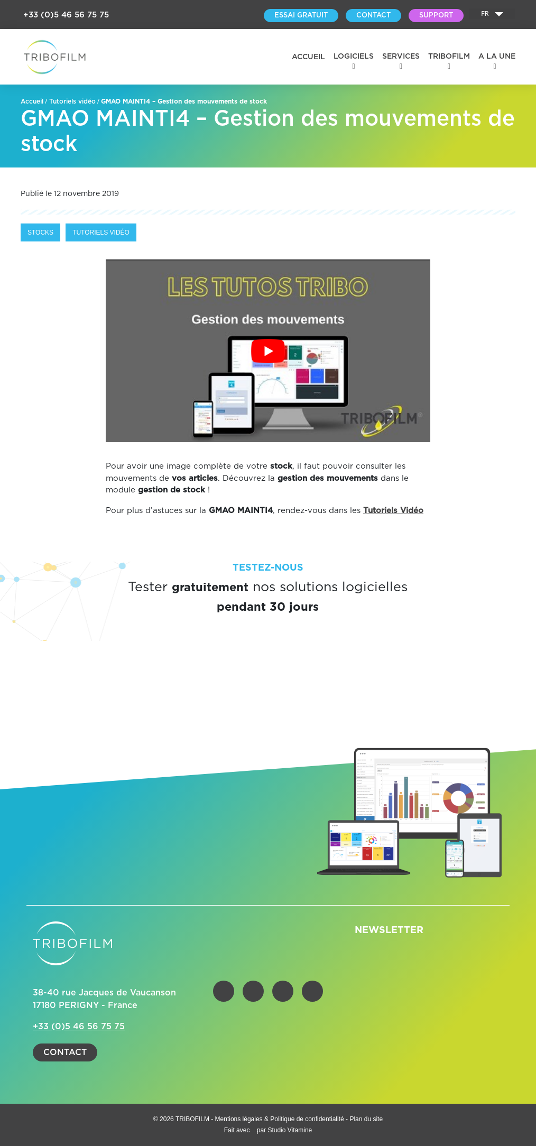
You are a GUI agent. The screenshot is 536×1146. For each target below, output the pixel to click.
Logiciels (354, 56)
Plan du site (366, 1119)
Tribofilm (449, 56)
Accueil (308, 57)
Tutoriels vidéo (72, 101)
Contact (65, 1052)
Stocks (40, 232)
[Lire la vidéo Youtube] (268, 351)
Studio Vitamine (289, 1130)
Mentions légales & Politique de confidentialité (280, 1119)
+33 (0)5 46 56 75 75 (66, 15)
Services (401, 56)
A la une (496, 56)
